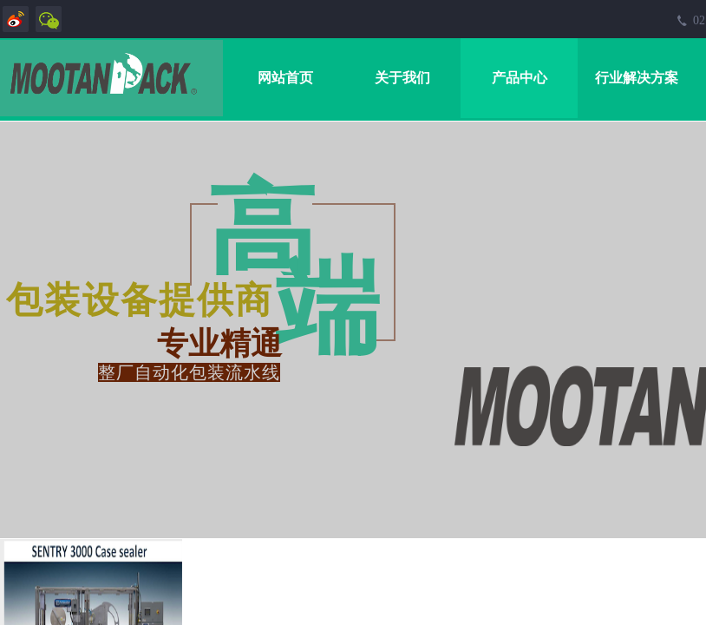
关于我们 (402, 77)
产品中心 (519, 77)
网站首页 (285, 77)
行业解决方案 (636, 77)
